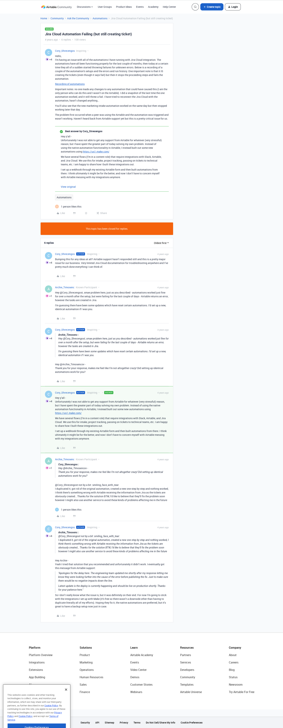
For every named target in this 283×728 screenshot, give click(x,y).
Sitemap (109, 722)
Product (85, 655)
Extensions (36, 670)
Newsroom (236, 685)
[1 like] (68, 206)
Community (57, 18)
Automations (100, 18)
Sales (83, 685)
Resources (187, 648)
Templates (186, 685)
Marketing (86, 662)
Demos (134, 677)
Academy (153, 6)
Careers (233, 662)
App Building (37, 677)
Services (185, 662)
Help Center (169, 6)
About (233, 655)
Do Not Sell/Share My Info (160, 722)
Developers (187, 670)
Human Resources (91, 677)
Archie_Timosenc (64, 287)
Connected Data (39, 692)
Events (140, 6)
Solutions (86, 648)
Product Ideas (124, 6)
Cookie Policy (51, 716)
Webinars (136, 692)
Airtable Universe (191, 692)
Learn (134, 648)
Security (85, 722)
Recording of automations (70, 84)
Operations (87, 670)
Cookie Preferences (192, 722)
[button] (211, 6)
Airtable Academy (141, 655)
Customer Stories (141, 685)
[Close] (66, 700)
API (97, 722)
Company (235, 648)
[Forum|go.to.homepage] (56, 6)
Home (43, 18)
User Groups (105, 6)
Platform (34, 648)
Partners (185, 655)
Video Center (138, 670)
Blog (232, 670)
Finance (85, 692)
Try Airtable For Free (241, 692)
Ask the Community (78, 18)
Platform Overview (41, 655)
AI (30, 685)
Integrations (37, 662)
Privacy (124, 722)
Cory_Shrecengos (65, 50)
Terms (137, 722)
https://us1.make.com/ (96, 151)
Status (233, 677)
